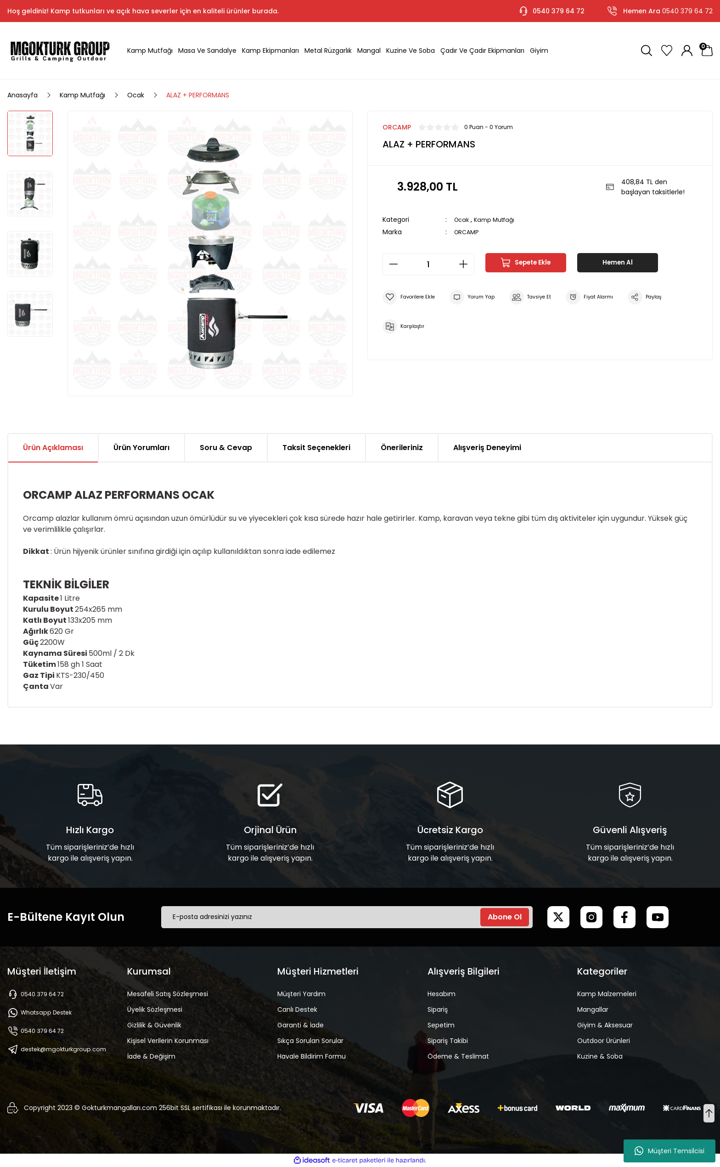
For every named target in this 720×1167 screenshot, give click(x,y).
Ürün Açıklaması (53, 447)
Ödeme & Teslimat (458, 1056)
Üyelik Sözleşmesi (154, 1009)
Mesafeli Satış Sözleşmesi (167, 993)
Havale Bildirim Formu (311, 1056)
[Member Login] (686, 50)
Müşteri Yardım (301, 993)
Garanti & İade (300, 1025)
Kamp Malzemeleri (606, 993)
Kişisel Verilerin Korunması (167, 1040)
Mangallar (592, 1009)
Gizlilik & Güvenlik (154, 1025)
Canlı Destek (297, 1009)
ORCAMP (468, 232)
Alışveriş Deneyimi (487, 447)
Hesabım (442, 993)
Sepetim (441, 1025)
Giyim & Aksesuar (605, 1025)
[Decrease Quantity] (390, 264)
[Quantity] (428, 264)
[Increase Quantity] (466, 264)
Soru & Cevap (226, 447)
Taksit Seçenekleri (316, 447)
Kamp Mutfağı (499, 219)
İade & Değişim (151, 1056)
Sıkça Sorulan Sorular (310, 1040)
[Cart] (707, 50)
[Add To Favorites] (411, 297)
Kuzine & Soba (600, 1056)
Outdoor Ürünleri (603, 1040)
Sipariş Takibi (448, 1040)
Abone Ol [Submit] (505, 917)
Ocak (462, 219)
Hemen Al (617, 264)
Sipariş (438, 1009)
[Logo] (59, 50)
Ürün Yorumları (141, 447)
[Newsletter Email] (347, 917)
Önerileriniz (402, 447)
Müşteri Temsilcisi (669, 1151)
